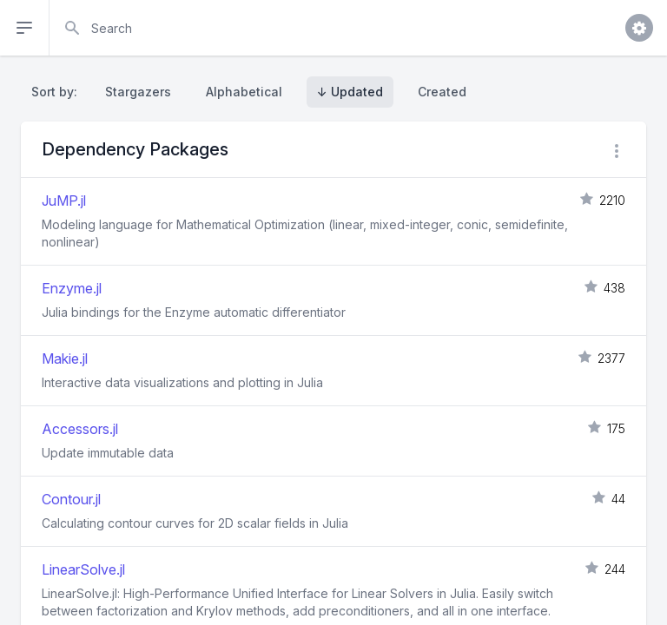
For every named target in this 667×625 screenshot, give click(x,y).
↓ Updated (350, 91)
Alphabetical (244, 91)
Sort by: (57, 91)
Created (442, 91)
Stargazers (138, 91)
